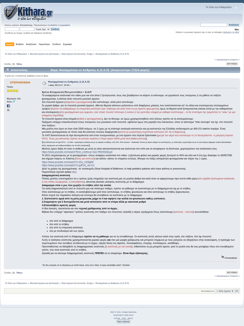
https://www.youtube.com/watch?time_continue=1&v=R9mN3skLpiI (77, 152)
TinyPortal (117, 315)
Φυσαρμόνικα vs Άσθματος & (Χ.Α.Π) (69, 82)
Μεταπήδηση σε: (207, 291)
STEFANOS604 (20, 82)
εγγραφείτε (65, 25)
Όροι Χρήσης (123, 321)
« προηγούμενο (222, 59)
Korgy (89, 54)
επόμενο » (235, 59)
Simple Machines (129, 312)
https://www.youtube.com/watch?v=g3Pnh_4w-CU (68, 165)
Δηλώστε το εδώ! (231, 32)
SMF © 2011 (115, 312)
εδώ (74, 172)
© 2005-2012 (127, 315)
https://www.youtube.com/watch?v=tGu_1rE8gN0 (68, 162)
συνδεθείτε (52, 25)
